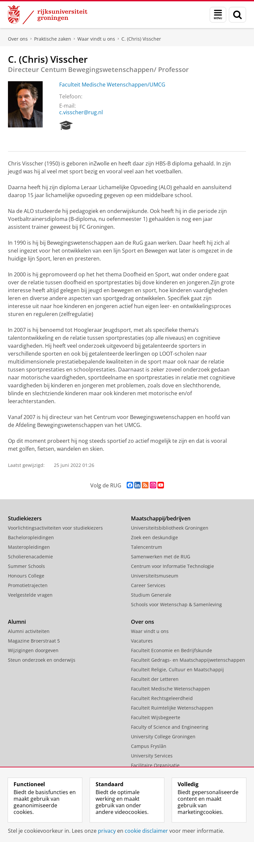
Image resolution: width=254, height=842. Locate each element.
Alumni (17, 621)
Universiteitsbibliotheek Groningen (169, 528)
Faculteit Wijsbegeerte (155, 717)
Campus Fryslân (148, 746)
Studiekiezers (25, 518)
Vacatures (142, 641)
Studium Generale (151, 595)
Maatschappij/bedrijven (160, 518)
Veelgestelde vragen (30, 595)
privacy (107, 830)
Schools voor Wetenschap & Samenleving (176, 604)
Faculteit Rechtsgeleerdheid (162, 698)
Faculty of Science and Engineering (169, 727)
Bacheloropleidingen (31, 537)
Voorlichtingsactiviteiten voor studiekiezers (55, 528)
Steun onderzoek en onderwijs (41, 660)
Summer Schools (26, 566)
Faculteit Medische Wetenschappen (170, 688)
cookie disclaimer (146, 830)
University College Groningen (163, 736)
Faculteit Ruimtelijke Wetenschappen (172, 708)
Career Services (148, 585)
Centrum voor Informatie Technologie (172, 566)
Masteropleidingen (29, 547)
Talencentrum (146, 547)
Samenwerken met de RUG (160, 556)
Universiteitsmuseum (154, 576)
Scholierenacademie (30, 556)
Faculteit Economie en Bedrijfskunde (171, 650)
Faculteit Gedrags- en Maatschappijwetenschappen (188, 660)
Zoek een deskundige (154, 537)
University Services (152, 756)
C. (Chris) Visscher (141, 39)
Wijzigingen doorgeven (33, 650)
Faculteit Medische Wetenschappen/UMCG (112, 84)
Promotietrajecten (28, 585)
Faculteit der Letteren (155, 679)
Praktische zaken (52, 39)
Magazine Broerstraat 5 (34, 641)
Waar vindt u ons (96, 39)
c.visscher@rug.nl (81, 112)
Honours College (26, 576)
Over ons (18, 39)
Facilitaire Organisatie (155, 765)
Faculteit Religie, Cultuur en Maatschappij (177, 669)
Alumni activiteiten (29, 631)
